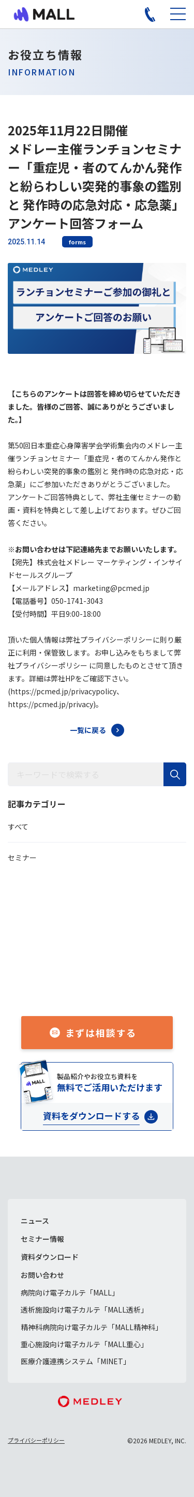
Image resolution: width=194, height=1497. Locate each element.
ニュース (35, 1220)
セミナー (22, 857)
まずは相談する (101, 1032)
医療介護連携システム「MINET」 (75, 1361)
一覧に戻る (88, 730)
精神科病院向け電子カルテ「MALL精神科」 (91, 1327)
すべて (18, 826)
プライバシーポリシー (36, 1440)
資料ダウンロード (50, 1257)
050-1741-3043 (109, 983)
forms (77, 242)
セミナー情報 (42, 1239)
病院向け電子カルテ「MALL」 (70, 1292)
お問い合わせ (42, 1275)
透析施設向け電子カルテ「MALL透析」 (84, 1309)
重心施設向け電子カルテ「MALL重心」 (84, 1344)
